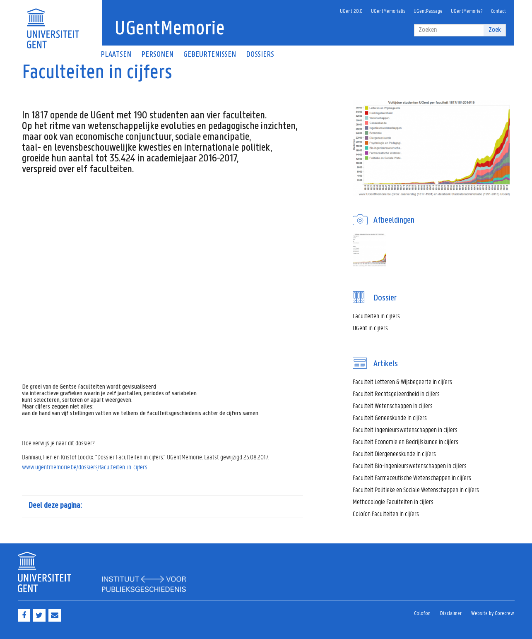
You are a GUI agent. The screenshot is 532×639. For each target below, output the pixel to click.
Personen (157, 54)
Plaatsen (116, 54)
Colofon (422, 613)
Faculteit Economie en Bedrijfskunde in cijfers (405, 441)
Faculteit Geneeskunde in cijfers (390, 417)
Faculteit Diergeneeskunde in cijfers (394, 453)
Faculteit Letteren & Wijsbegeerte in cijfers (402, 381)
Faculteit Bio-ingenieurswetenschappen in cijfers (410, 465)
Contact (498, 10)
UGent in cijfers (370, 327)
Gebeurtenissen (209, 54)
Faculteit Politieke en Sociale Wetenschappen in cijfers (416, 489)
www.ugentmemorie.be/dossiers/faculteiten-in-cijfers (84, 466)
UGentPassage (428, 10)
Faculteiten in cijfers (376, 315)
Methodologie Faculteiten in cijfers (393, 501)
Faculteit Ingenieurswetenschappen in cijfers (405, 429)
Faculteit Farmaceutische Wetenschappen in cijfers (412, 477)
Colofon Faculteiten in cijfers (386, 513)
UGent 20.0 (351, 10)
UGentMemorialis (388, 10)
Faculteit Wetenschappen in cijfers (393, 405)
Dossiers (260, 54)
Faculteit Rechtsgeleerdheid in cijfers (396, 393)
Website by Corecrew (492, 613)
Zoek (495, 30)
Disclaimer (451, 613)
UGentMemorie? (467, 10)
